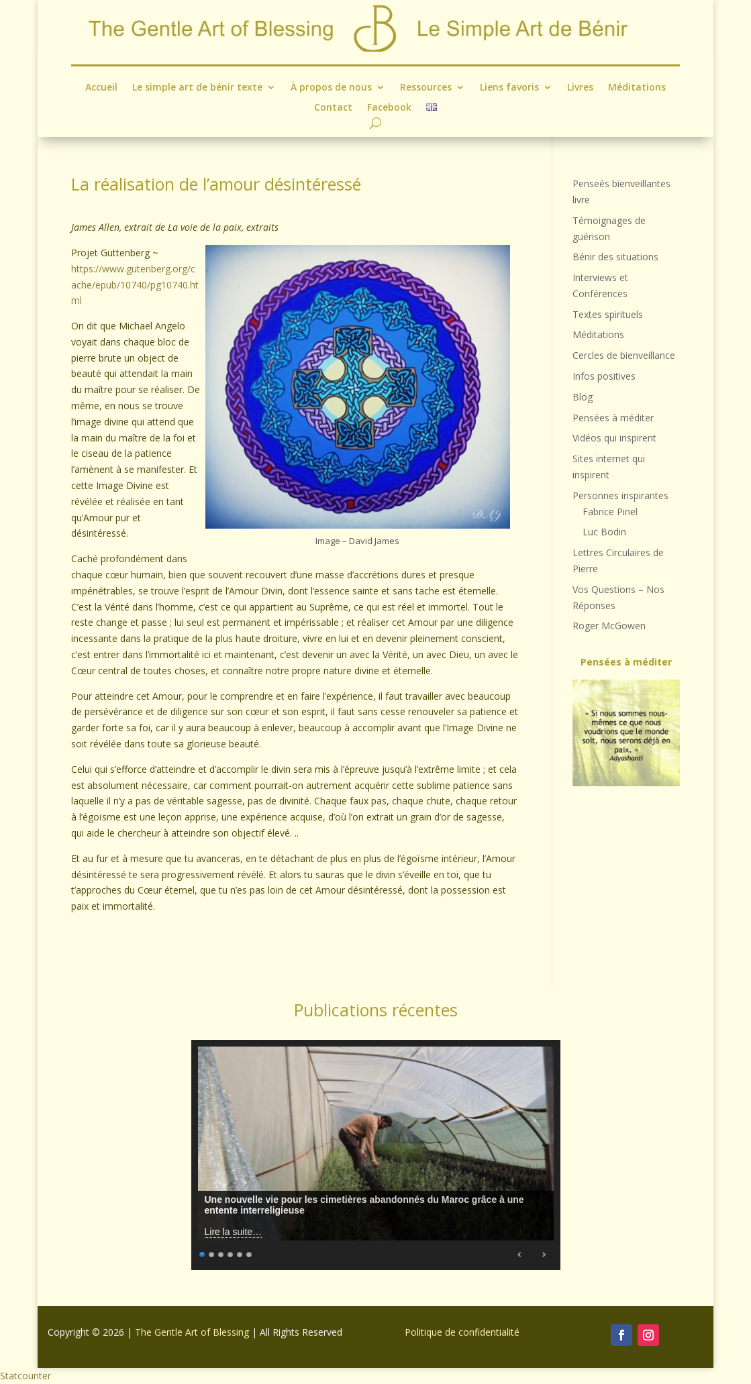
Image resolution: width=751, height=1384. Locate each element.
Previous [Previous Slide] (520, 1254)
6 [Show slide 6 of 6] (249, 1252)
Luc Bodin (604, 531)
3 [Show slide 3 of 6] (221, 1252)
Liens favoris (509, 88)
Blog (582, 396)
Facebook (389, 108)
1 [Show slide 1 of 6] (202, 1252)
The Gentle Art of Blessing (192, 1332)
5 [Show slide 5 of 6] (240, 1252)
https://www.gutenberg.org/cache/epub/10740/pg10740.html (135, 284)
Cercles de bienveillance (623, 355)
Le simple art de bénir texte (197, 88)
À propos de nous (331, 88)
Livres (580, 88)
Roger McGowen (609, 625)
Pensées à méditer (613, 417)
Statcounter (25, 1375)
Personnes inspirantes (620, 495)
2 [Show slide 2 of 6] (212, 1252)
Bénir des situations (615, 256)
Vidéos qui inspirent (614, 437)
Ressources (426, 88)
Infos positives (604, 376)
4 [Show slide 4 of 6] (231, 1252)
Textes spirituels (607, 314)
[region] (625, 733)
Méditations (637, 88)
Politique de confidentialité (462, 1332)
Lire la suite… (233, 1231)
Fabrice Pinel (610, 511)
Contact (333, 108)
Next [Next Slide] (544, 1254)
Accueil (101, 88)
